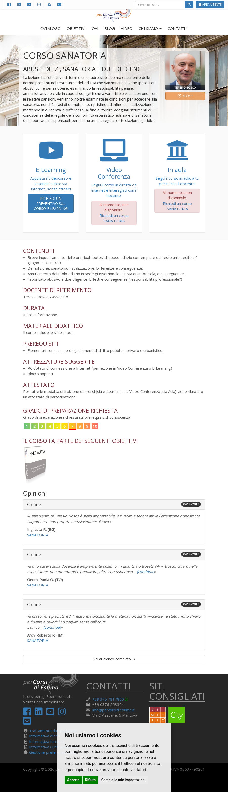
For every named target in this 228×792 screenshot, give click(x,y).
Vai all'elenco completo (114, 659)
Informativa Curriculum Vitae (53, 746)
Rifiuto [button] (90, 780)
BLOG (109, 28)
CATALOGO (50, 28)
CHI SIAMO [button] (150, 28)
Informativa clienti (44, 735)
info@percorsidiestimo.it (113, 709)
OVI (95, 28)
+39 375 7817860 (108, 699)
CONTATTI (177, 28)
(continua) (145, 571)
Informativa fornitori (46, 741)
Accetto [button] (73, 780)
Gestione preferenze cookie (53, 752)
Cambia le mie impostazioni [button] (123, 780)
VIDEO (126, 28)
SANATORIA (37, 534)
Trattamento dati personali (52, 730)
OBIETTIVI (76, 28)
